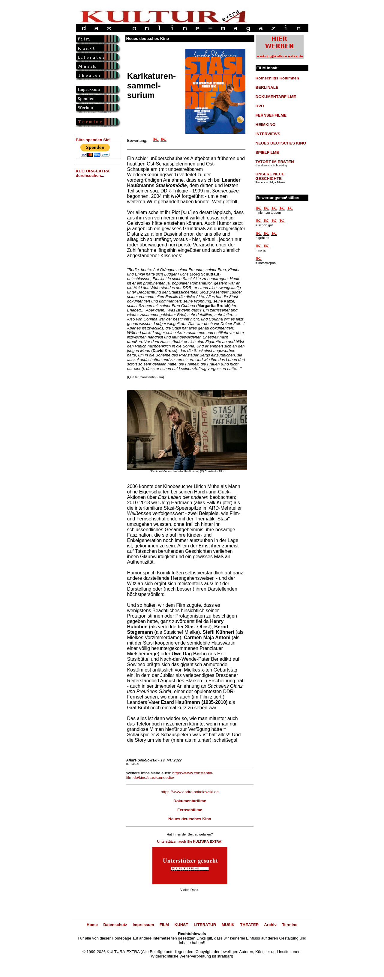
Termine (289, 924)
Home (92, 924)
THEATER (249, 924)
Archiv (270, 924)
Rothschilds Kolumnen (277, 78)
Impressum (143, 924)
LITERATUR (205, 924)
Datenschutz (115, 924)
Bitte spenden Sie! (93, 140)
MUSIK (228, 924)
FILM (164, 924)
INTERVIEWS (268, 134)
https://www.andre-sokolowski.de (190, 792)
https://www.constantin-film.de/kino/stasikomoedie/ (170, 775)
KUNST (181, 924)
